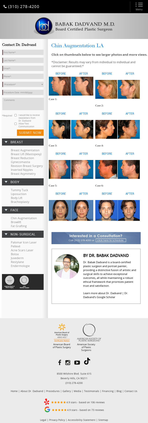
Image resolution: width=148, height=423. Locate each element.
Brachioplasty (20, 202)
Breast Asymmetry (23, 174)
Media (77, 391)
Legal (43, 420)
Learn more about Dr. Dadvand (102, 293)
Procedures (53, 391)
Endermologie (20, 266)
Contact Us (130, 391)
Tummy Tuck (19, 190)
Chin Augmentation (24, 218)
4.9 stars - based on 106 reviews (74, 402)
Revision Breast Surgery (27, 166)
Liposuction (19, 194)
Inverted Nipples (22, 170)
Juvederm (17, 258)
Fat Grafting (19, 226)
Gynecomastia (20, 162)
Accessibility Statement (81, 420)
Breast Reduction (22, 158)
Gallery (67, 391)
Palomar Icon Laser (24, 242)
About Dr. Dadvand (31, 391)
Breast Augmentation (25, 150)
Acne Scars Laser (22, 250)
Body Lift (16, 198)
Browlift (16, 222)
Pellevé (15, 246)
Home (14, 391)
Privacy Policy (57, 420)
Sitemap (103, 420)
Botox (15, 254)
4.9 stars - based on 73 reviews (74, 409)
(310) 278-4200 (74, 383)
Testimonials (91, 391)
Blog (119, 391)
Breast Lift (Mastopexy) (26, 154)
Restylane (17, 262)
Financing (108, 391)
